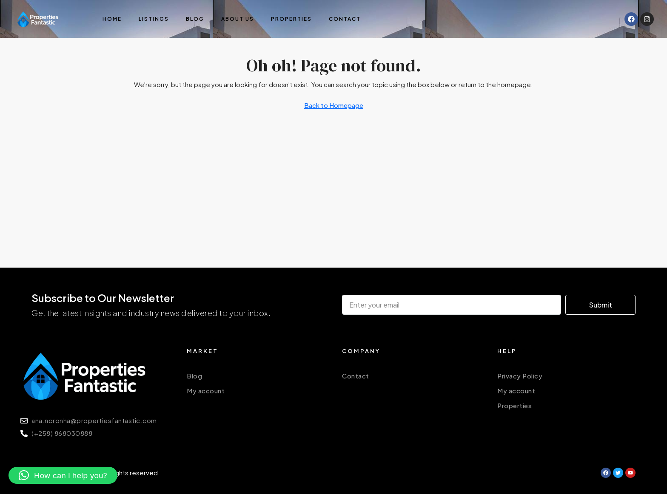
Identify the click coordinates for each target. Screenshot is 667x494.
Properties (291, 19)
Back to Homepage (333, 105)
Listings (154, 19)
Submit (600, 304)
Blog (195, 19)
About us (237, 19)
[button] (63, 475)
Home (112, 19)
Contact (345, 19)
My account (206, 391)
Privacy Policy (519, 376)
